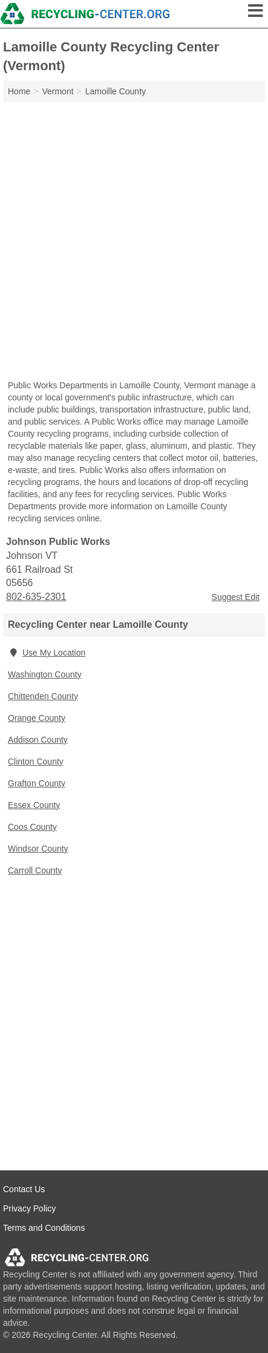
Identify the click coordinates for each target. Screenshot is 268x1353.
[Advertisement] (134, 242)
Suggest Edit (236, 597)
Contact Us (24, 1189)
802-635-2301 (36, 597)
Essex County (34, 805)
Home (19, 91)
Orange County (36, 718)
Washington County (45, 674)
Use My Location (46, 652)
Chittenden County (43, 696)
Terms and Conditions (44, 1228)
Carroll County (35, 870)
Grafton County (36, 783)
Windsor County (38, 848)
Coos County (32, 827)
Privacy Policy (29, 1208)
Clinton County (36, 761)
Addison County (38, 740)
